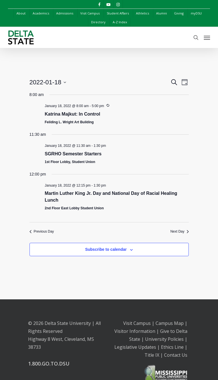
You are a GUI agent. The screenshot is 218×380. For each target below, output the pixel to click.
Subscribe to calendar (106, 249)
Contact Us (175, 355)
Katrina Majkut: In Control (72, 114)
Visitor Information (134, 331)
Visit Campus (137, 323)
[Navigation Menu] (207, 37)
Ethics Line (172, 347)
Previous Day (42, 231)
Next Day (179, 231)
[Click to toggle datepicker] (48, 82)
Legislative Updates (135, 347)
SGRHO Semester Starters (73, 153)
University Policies (164, 339)
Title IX (151, 355)
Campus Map (170, 323)
